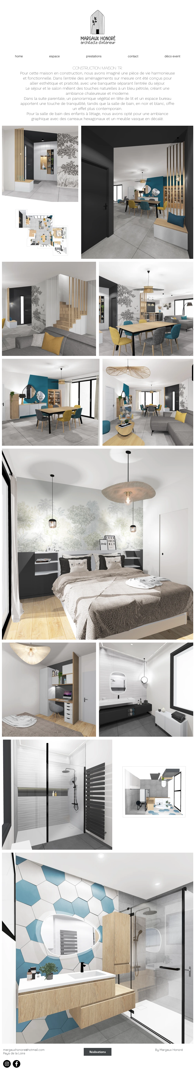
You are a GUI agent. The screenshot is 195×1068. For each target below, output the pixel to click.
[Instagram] (7, 1064)
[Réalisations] (97, 1052)
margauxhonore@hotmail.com (24, 1049)
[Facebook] (16, 1064)
